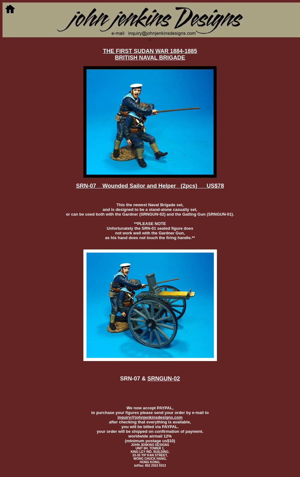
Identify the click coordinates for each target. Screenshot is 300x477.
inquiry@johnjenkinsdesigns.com (150, 417)
